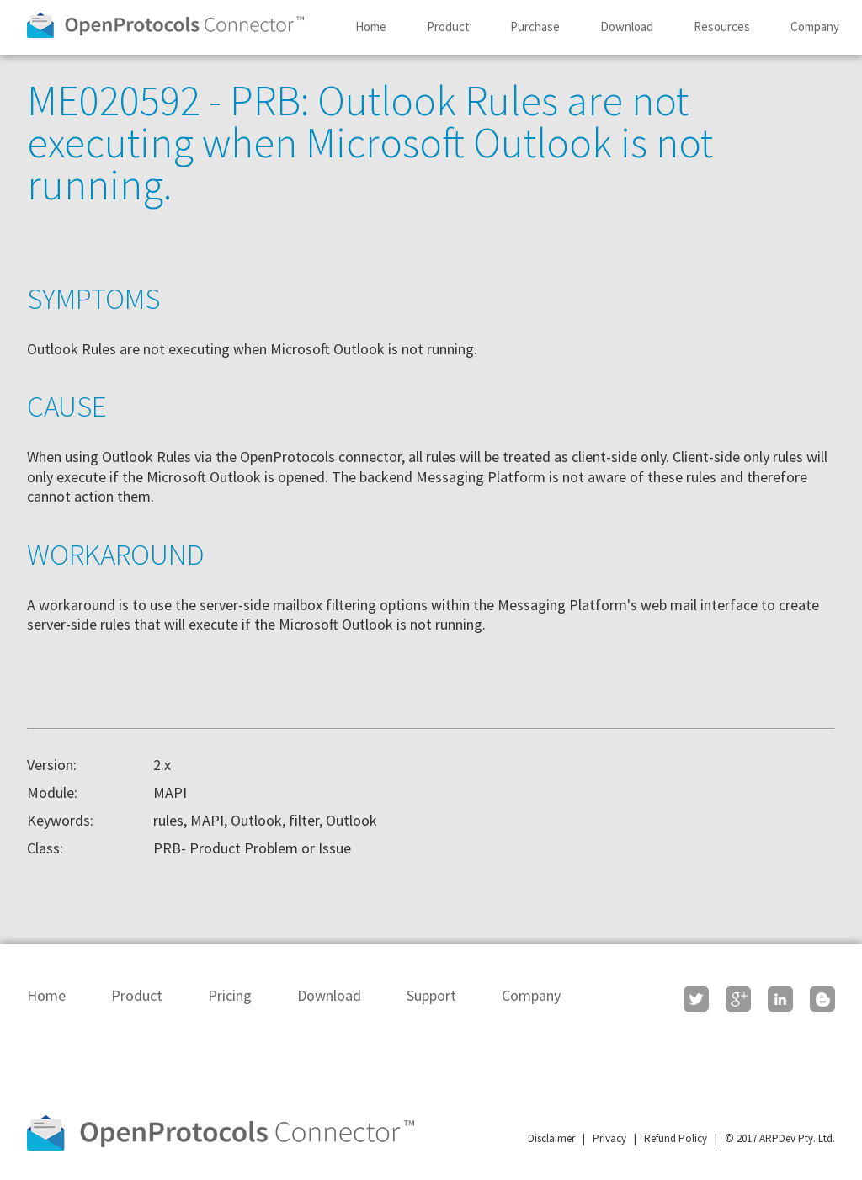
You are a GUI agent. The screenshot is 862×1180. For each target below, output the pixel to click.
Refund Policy (675, 1138)
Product (448, 27)
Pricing (230, 995)
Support (431, 995)
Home (370, 27)
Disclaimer (551, 1138)
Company (814, 27)
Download (626, 27)
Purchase (535, 27)
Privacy (609, 1138)
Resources (722, 27)
